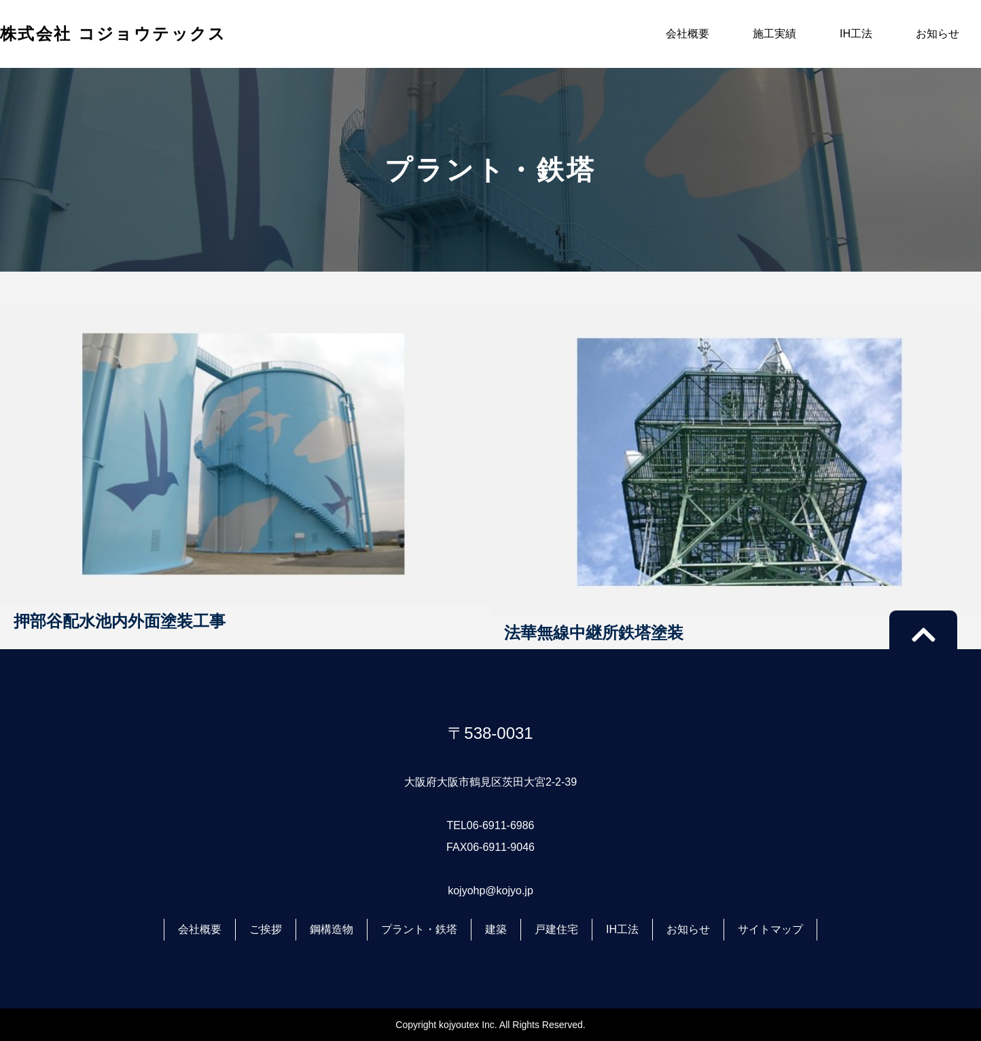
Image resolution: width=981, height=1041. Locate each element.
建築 (496, 929)
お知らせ (937, 33)
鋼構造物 (331, 929)
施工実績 (774, 33)
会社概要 (687, 33)
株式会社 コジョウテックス (113, 33)
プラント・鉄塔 (419, 929)
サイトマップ (770, 929)
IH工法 (856, 33)
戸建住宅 (556, 929)
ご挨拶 (265, 929)
